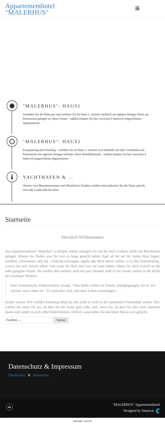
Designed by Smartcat (142, 410)
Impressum (41, 375)
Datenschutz (16, 375)
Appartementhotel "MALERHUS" (30, 9)
